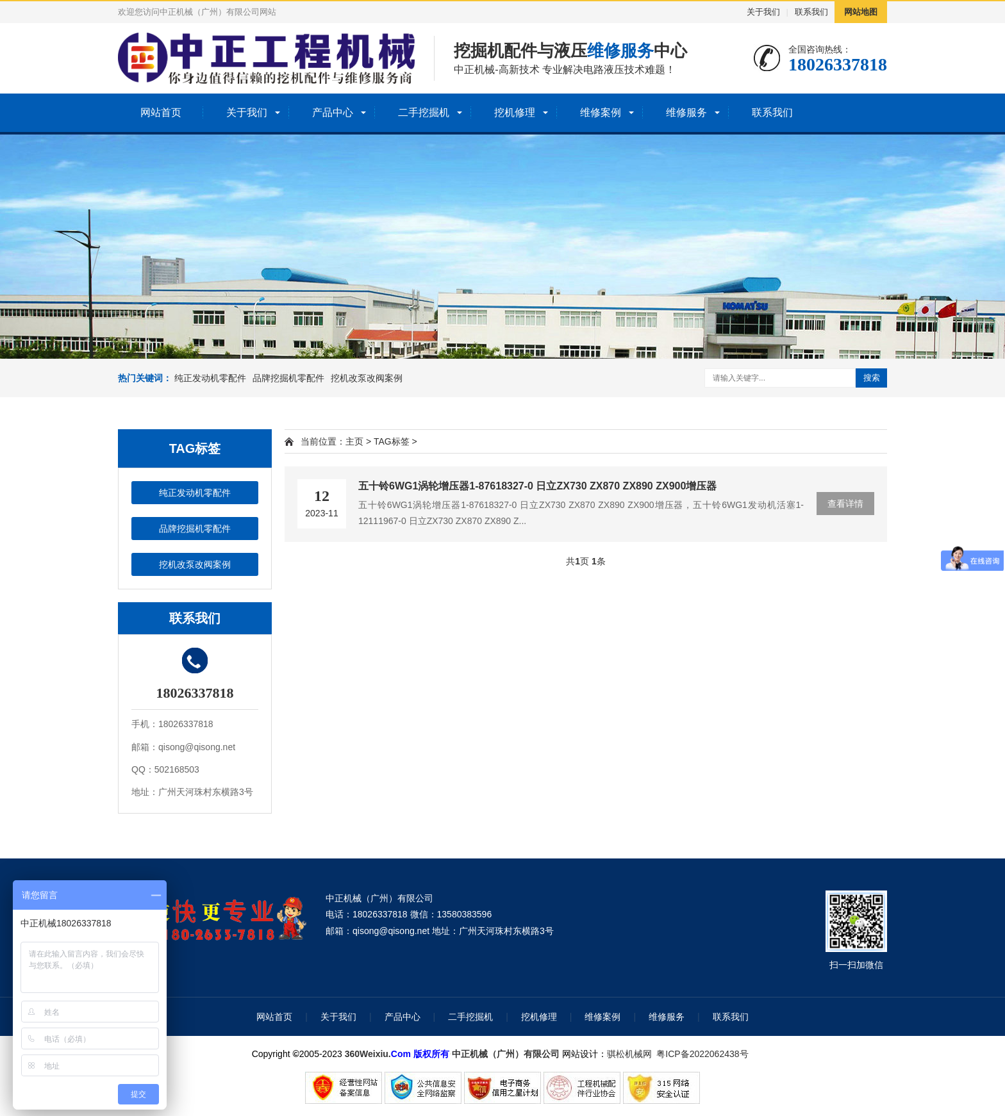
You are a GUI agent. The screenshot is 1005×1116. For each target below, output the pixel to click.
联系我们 (811, 12)
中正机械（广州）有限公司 (506, 1054)
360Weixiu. (368, 1054)
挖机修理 (514, 112)
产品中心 (332, 112)
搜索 (871, 377)
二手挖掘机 (423, 112)
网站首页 (160, 112)
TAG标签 (392, 441)
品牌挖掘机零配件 (288, 378)
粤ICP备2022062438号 (704, 1054)
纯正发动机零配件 (210, 378)
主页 (354, 441)
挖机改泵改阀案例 (367, 378)
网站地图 (860, 12)
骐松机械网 (629, 1054)
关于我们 (763, 12)
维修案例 (600, 112)
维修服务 (686, 112)
